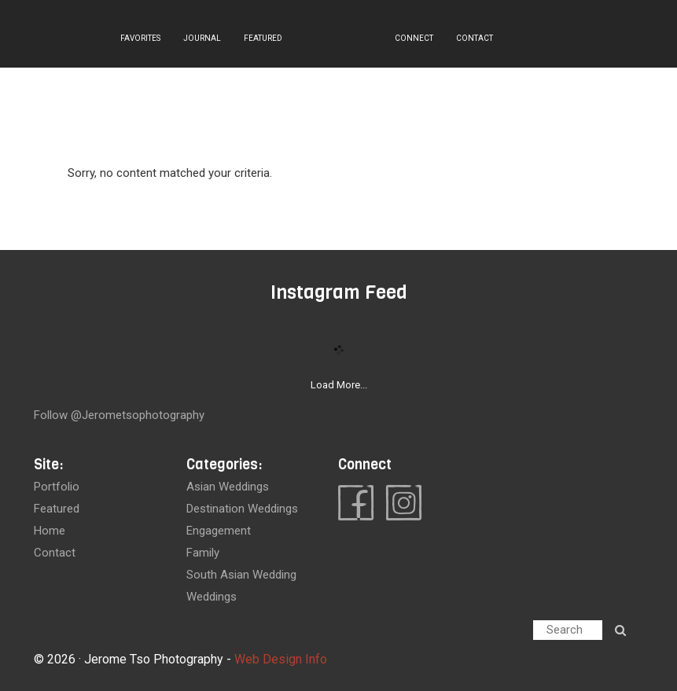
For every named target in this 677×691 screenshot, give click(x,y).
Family (202, 553)
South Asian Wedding (241, 575)
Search (564, 630)
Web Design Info (280, 659)
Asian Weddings (227, 487)
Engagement (218, 531)
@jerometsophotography (137, 415)
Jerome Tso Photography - (159, 659)
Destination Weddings (242, 509)
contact (54, 553)
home (49, 531)
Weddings (211, 597)
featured (56, 509)
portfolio (56, 487)
